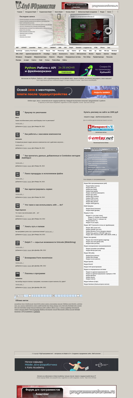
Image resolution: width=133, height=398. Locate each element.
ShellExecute (29, 304)
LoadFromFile (41, 306)
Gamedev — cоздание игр (83, 47)
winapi (77, 309)
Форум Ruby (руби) (92, 191)
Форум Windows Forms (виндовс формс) (98, 231)
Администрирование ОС (33, 54)
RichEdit (71, 306)
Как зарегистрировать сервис (38, 189)
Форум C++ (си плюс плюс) (94, 215)
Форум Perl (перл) (91, 189)
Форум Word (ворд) (92, 257)
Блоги (109, 12)
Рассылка (109, 57)
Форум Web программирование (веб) (95, 183)
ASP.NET (24, 47)
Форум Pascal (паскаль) (93, 208)
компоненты (29, 306)
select (43, 304)
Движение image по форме (26, 33)
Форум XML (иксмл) (92, 201)
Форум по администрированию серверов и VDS (101, 274)
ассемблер (17, 304)
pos (19, 306)
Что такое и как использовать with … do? (44, 205)
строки (79, 306)
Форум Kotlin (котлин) (92, 243)
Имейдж (113, 54)
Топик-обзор (56, 60)
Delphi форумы (88, 206)
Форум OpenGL (88, 261)
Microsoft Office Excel (65, 309)
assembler (32, 47)
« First (26, 295)
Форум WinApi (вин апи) (93, 250)
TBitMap (65, 304)
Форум (102, 12)
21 (70, 295)
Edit (44, 307)
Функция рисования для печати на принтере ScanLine (32, 19)
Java (108, 47)
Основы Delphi (70, 12)
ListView (79, 304)
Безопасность (63, 54)
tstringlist (23, 307)
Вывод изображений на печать (27, 22)
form (48, 306)
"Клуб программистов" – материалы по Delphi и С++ (55, 353)
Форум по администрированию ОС (97, 272)
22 (73, 295)
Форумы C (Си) (88, 213)
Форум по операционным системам (95, 269)
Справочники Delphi (45, 12)
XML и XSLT (19, 54)
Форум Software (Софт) (91, 281)
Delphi (71, 47)
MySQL (74, 304)
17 (59, 295)
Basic (40, 47)
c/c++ (45, 47)
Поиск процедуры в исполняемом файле (44, 174)
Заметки (106, 54)
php (68, 50)
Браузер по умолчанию (35, 112)
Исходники (28, 57)
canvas (21, 309)
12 (44, 295)
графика (68, 307)
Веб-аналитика (81, 54)
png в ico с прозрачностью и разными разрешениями (32, 26)
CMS (59, 47)
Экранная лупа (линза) (25, 36)
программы (53, 304)
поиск (16, 309)
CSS (65, 47)
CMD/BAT (53, 47)
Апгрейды (47, 54)
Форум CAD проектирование (93, 267)
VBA (100, 50)
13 (47, 295)
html (63, 306)
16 (56, 295)
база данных (54, 306)
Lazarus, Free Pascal (31, 50)
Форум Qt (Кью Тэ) (91, 221)
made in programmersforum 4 (82, 16)
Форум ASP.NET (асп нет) (93, 229)
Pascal (48, 50)
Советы (34, 60)
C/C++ (57, 307)
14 (50, 295)
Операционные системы (73, 57)
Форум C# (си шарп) (92, 222)
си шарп (26, 60)
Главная (19, 12)
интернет (49, 309)
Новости (51, 57)
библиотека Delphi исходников (87, 12)
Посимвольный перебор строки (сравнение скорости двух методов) (36, 24)
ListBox (48, 307)
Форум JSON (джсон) (92, 203)
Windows (114, 50)
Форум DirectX (88, 264)
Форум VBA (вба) (89, 253)
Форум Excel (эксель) (92, 255)
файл (27, 309)
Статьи (47, 60)
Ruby (84, 50)
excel (55, 309)
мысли (33, 307)
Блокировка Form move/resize (38, 258)
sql (95, 50)
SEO (90, 50)
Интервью (19, 57)
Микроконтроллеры (40, 57)
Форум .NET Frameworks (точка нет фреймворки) (99, 225)
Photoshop (61, 50)
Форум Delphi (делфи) (93, 210)
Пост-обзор (86, 57)
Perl (54, 50)
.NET (17, 47)
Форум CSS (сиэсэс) (92, 200)
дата (35, 306)
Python (74, 50)
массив (60, 304)
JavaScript (19, 50)
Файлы (64, 60)
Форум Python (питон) (92, 186)
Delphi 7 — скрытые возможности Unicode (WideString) (50, 242)
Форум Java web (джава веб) (95, 241)
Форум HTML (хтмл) (92, 198)
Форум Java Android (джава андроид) (97, 240)
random (22, 306)
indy (75, 306)
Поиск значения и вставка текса (27, 31)
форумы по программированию (96, 179)
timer (23, 304)
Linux (41, 50)
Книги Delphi (59, 12)
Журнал (98, 54)
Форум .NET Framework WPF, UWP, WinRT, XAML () (101, 234)
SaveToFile (37, 304)
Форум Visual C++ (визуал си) (97, 219)
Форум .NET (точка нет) (93, 227)
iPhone (102, 47)
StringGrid (75, 307)
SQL (15, 306)
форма (36, 309)
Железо (91, 54)
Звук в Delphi (23, 35)
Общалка (60, 57)
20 (67, 295)
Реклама (18, 60)
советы (47, 304)
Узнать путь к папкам (34, 226)
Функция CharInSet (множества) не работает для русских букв (34, 21)
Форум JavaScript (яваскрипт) (95, 193)
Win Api (106, 50)
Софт (40, 60)
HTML (96, 47)
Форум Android (90, 279)
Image (28, 307)
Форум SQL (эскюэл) (92, 196)
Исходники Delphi (30, 12)
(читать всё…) (20, 123)
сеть (60, 306)
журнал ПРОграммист (23, 311)
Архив (54, 54)
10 (39, 295)
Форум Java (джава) (90, 237)
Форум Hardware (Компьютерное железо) (96, 284)
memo (62, 307)
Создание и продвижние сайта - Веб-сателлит (86, 353)
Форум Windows (91, 275)
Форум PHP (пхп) (91, 187)
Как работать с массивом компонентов (43, 134)
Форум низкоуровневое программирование (97, 246)
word (69, 304)
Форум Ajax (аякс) (91, 194)
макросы (39, 307)
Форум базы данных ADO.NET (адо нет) (98, 233)
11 (42, 295)
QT (80, 50)
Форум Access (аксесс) (93, 259)
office (53, 307)
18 (61, 295)
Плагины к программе (35, 273)
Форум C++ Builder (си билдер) (97, 217)
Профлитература (98, 57)
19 (64, 295)
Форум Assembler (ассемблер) (95, 248)
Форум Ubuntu (90, 277)
